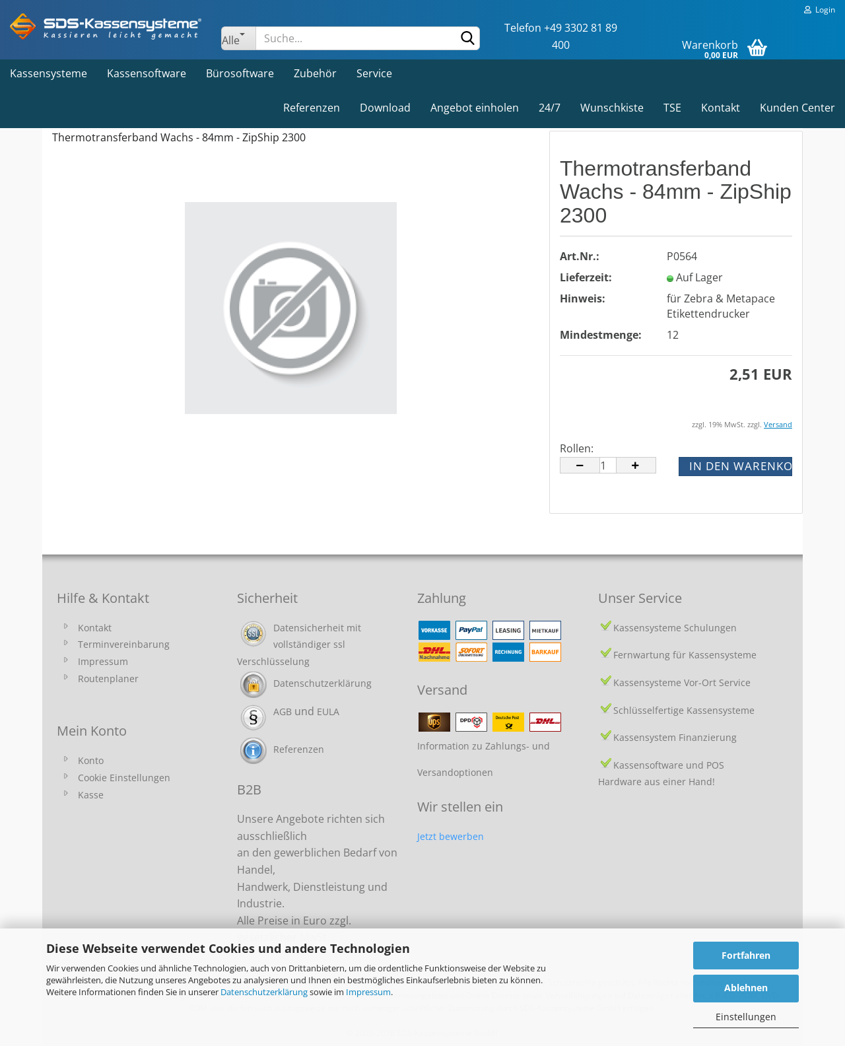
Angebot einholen (474, 107)
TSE (672, 107)
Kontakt (720, 107)
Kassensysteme (48, 73)
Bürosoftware (240, 73)
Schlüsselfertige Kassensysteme (684, 710)
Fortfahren (746, 955)
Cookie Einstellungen (124, 777)
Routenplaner (108, 678)
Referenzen (311, 107)
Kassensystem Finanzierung (675, 737)
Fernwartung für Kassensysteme (685, 654)
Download (385, 107)
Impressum (368, 992)
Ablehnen (746, 987)
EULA (328, 711)
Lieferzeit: (586, 277)
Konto (91, 760)
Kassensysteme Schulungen (675, 627)
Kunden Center (797, 107)
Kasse (91, 794)
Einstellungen (746, 1016)
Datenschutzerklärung (264, 992)
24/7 (549, 107)
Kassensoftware (146, 73)
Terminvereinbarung (124, 644)
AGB (282, 711)
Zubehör (315, 73)
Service (374, 73)
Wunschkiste (612, 107)
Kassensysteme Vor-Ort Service (682, 682)
